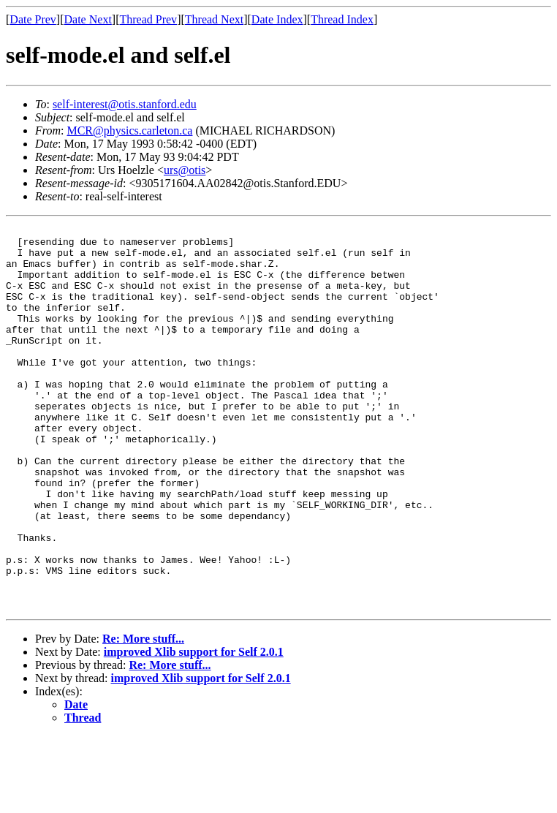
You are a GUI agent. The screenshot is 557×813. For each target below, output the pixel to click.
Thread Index (342, 19)
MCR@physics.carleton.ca (129, 130)
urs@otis (184, 170)
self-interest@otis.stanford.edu (125, 104)
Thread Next (214, 19)
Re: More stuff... (143, 715)
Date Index (277, 19)
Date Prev (33, 19)
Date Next (88, 19)
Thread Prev (148, 19)
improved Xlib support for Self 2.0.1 (194, 728)
